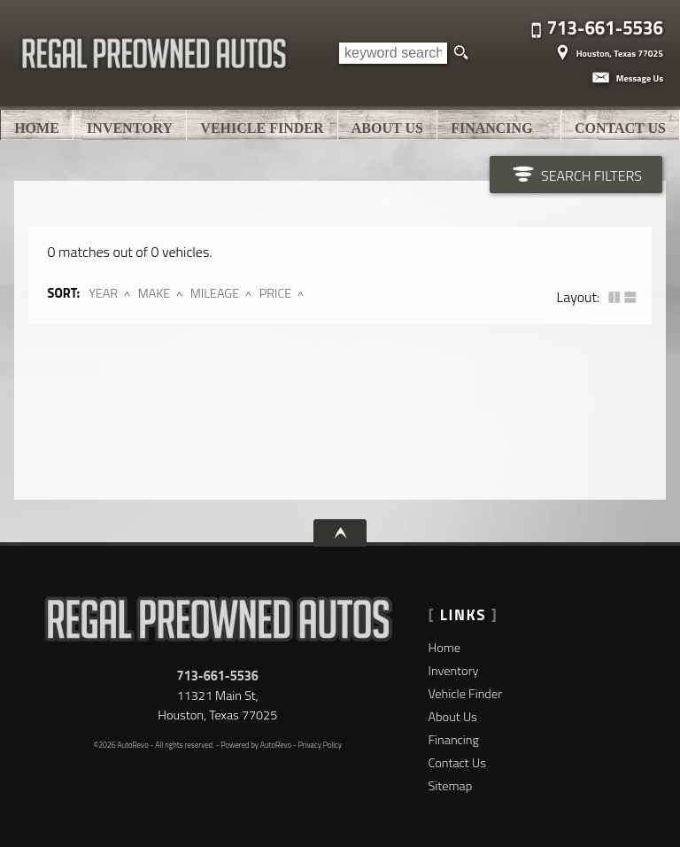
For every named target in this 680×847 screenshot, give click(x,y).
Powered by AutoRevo (255, 744)
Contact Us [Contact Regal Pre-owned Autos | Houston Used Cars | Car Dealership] (620, 128)
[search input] (393, 53)
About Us (453, 717)
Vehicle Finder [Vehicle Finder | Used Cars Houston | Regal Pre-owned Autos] (261, 128)
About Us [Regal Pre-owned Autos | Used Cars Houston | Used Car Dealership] (387, 128)
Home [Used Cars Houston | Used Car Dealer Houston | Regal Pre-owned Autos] (36, 128)
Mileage (214, 293)
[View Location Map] (607, 47)
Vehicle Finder (465, 693)
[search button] (461, 53)
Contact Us (457, 763)
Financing (454, 740)
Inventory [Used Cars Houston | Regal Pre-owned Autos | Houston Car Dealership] (130, 128)
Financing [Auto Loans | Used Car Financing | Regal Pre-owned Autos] (491, 128)
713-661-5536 (218, 676)
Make (154, 293)
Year (103, 293)
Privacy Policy (320, 744)
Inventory (454, 670)
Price (275, 293)
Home (445, 647)
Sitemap (451, 786)
